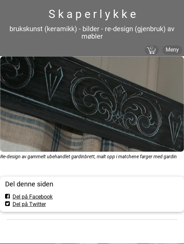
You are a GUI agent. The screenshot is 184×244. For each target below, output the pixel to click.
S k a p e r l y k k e (92, 14)
